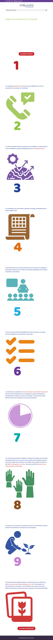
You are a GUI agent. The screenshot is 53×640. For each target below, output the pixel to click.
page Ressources (40, 148)
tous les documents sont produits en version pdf (35, 392)
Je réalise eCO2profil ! (26, 628)
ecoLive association (14, 584)
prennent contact (18, 86)
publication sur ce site (27, 584)
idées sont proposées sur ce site (16, 464)
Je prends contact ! (26, 54)
